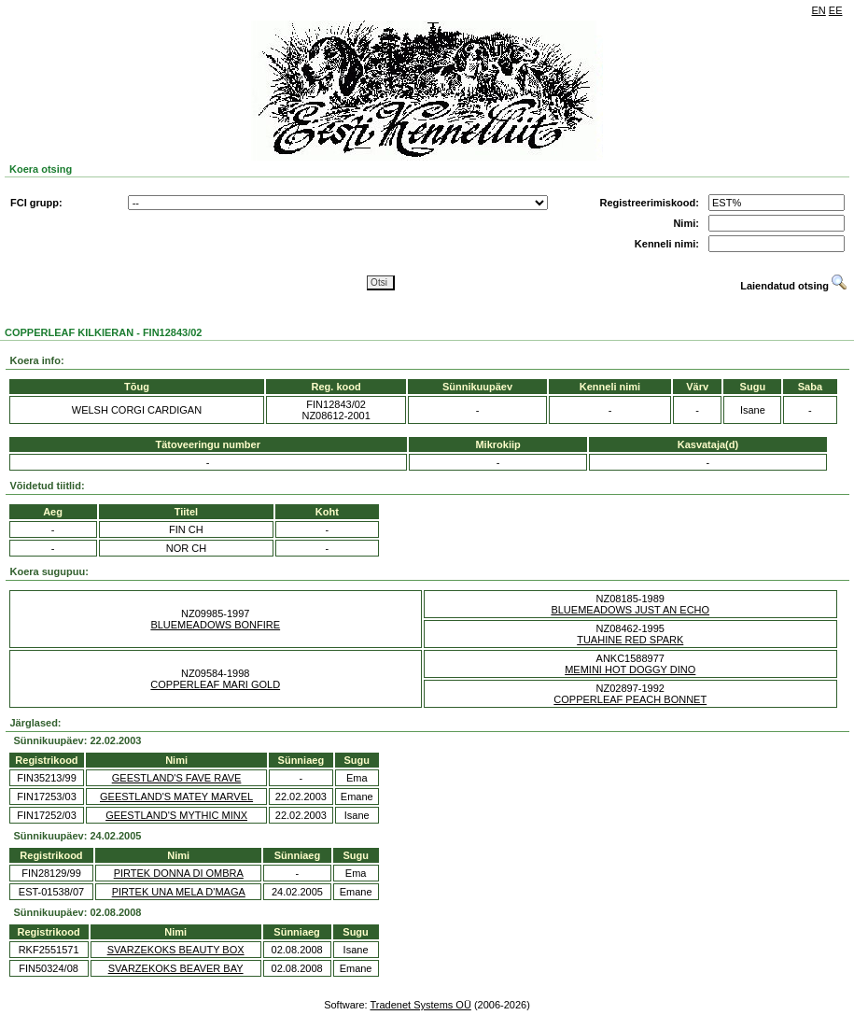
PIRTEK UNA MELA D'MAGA (178, 891)
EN (819, 10)
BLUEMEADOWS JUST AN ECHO (630, 609)
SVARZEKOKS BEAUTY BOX (176, 949)
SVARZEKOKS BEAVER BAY (176, 968)
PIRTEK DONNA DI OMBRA (179, 873)
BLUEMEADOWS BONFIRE (215, 624)
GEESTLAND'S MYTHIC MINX (176, 815)
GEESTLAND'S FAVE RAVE (177, 777)
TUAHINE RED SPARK (630, 639)
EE (836, 10)
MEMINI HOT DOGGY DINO (630, 669)
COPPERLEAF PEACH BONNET (630, 699)
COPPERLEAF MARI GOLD (215, 684)
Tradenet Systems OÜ (420, 1004)
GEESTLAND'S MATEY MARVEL (176, 796)
